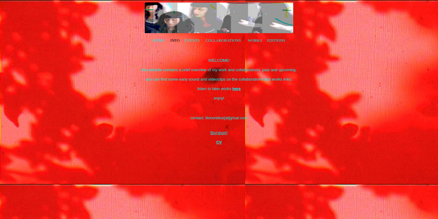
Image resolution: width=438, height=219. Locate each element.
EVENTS (192, 40)
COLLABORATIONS (224, 40)
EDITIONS (276, 40)
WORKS (255, 40)
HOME (158, 40)
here (236, 88)
